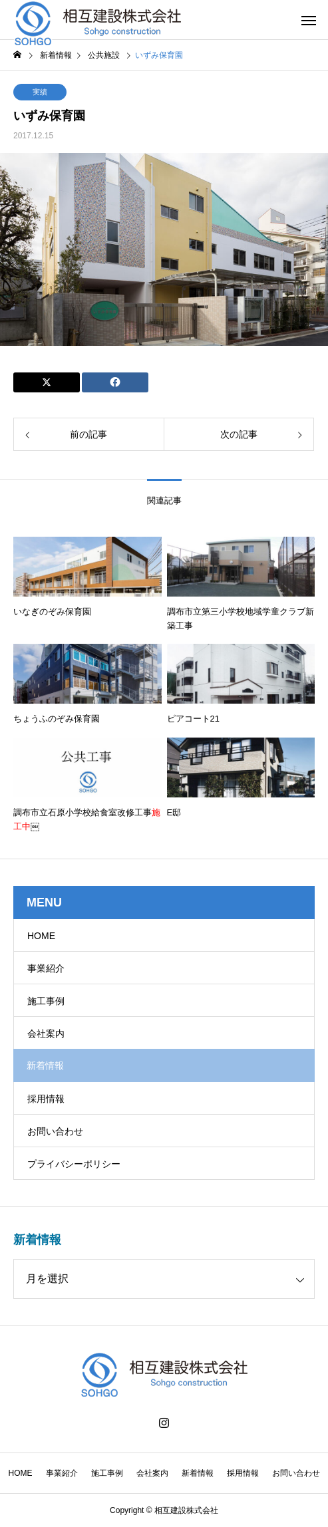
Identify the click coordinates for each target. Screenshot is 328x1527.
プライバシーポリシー (73, 1164)
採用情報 (46, 1098)
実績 (40, 92)
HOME (41, 935)
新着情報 (198, 1473)
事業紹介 (46, 968)
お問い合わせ (55, 1131)
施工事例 (46, 1001)
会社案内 (46, 1033)
